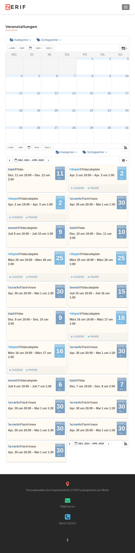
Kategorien (20, 39)
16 (109, 93)
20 (56, 110)
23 (109, 110)
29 (91, 127)
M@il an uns (67, 506)
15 (91, 93)
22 (91, 110)
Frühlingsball (75, 169)
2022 (49, 48)
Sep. (22, 48)
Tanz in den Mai (76, 198)
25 (20, 127)
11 (20, 93)
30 (109, 127)
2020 (12, 48)
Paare (93, 188)
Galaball (11, 169)
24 (127, 110)
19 (38, 110)
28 (74, 127)
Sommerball (13, 228)
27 (56, 127)
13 (56, 93)
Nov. (39, 48)
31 (127, 127)
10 (127, 76)
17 (127, 93)
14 (74, 93)
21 (74, 110)
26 (38, 127)
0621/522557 (67, 523)
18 (20, 110)
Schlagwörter (49, 39)
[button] (125, 148)
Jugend (77, 188)
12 (38, 93)
